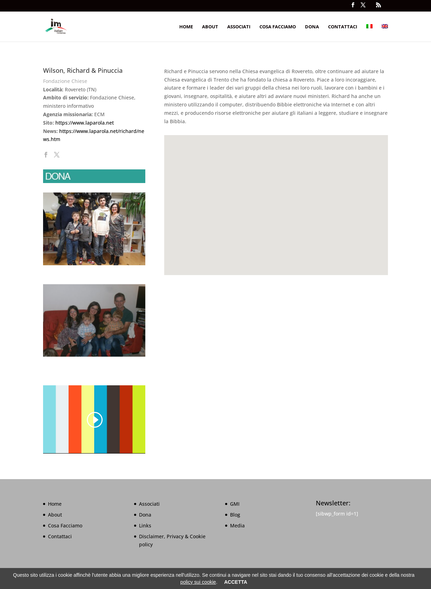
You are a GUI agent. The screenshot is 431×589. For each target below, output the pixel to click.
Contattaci (342, 27)
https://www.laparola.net (84, 122)
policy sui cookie (198, 582)
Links (145, 525)
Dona (312, 27)
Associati (238, 27)
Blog (235, 514)
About (210, 27)
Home (186, 27)
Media (237, 525)
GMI (234, 503)
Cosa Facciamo (277, 27)
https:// (67, 131)
